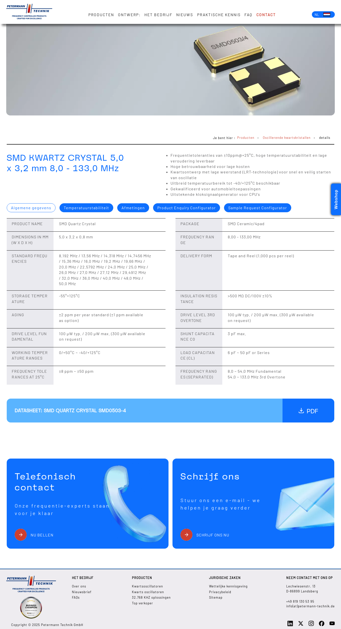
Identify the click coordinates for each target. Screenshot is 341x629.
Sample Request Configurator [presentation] (257, 207)
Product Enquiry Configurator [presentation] (186, 207)
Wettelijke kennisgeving (228, 586)
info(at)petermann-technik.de (310, 606)
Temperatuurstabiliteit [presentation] (86, 207)
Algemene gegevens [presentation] (31, 207)
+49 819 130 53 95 (300, 601)
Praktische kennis (219, 14)
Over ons (79, 586)
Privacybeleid (220, 592)
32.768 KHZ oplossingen (151, 597)
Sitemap (216, 597)
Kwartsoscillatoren (147, 586)
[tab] (31, 207)
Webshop (336, 199)
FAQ (248, 14)
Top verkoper (142, 603)
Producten (101, 14)
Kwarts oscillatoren (148, 592)
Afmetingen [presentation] (133, 207)
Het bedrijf (158, 14)
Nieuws (184, 14)
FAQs (76, 597)
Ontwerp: (129, 14)
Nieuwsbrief (82, 592)
